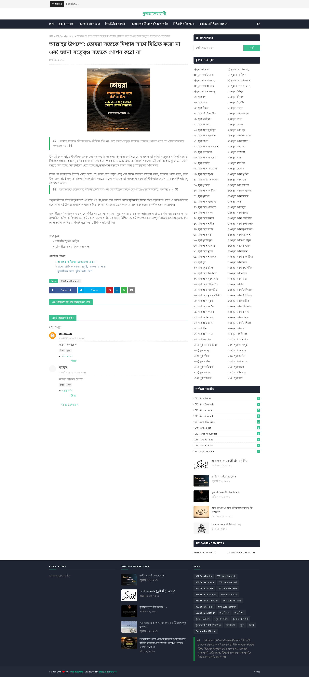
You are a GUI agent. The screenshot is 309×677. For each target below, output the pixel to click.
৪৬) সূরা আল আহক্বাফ (239, 190)
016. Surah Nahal (204, 588)
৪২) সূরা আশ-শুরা (237, 179)
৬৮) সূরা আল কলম (238, 251)
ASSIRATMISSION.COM (205, 552)
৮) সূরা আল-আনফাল (239, 86)
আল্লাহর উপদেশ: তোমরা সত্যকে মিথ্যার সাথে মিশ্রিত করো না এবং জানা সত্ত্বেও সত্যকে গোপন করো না (162, 642)
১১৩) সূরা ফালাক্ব (202, 378)
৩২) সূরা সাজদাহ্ (236, 152)
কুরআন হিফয (221, 618)
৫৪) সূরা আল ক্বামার (238, 212)
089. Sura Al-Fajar (204, 606)
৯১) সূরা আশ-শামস (203, 317)
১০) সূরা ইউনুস (236, 91)
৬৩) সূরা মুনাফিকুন (203, 240)
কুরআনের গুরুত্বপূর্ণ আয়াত (208, 624)
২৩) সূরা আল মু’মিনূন (205, 130)
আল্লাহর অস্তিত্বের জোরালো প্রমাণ (76, 262)
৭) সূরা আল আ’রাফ (204, 86)
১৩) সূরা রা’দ (200, 102)
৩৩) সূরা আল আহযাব (205, 157)
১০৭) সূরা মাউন (202, 361)
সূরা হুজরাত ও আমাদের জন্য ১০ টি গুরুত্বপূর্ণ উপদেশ (163, 624)
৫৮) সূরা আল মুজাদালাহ (240, 223)
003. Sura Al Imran (227, 410)
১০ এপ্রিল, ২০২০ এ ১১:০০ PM (72, 372)
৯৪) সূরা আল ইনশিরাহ (239, 323)
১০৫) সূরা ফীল (201, 356)
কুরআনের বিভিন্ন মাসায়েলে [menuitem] (213, 24)
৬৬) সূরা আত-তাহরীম (239, 245)
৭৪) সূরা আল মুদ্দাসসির (240, 267)
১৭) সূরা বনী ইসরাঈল (205, 113)
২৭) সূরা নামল (201, 141)
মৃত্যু (242, 624)
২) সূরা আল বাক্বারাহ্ (238, 69)
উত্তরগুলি (66, 356)
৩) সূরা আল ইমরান (203, 75)
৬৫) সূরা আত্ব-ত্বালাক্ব (204, 245)
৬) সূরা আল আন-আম (239, 80)
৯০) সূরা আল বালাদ (238, 312)
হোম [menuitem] (51, 24)
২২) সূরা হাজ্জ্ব (236, 124)
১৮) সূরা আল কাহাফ (238, 113)
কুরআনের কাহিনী (240, 618)
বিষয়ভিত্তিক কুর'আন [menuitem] (115, 24)
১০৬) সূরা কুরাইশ (236, 356)
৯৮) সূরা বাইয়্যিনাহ (237, 334)
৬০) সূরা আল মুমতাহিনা (240, 229)
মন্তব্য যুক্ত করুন (69, 404)
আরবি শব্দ (239, 612)
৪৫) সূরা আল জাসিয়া (205, 190)
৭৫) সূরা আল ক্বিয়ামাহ (205, 273)
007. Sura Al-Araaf (227, 415)
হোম (51, 36)
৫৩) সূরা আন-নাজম (204, 212)
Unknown (65, 334)
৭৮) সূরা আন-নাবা (237, 278)
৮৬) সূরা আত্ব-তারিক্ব (238, 300)
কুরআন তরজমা (202, 618)
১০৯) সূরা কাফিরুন (203, 367)
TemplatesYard (75, 671)
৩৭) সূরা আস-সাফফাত (205, 168)
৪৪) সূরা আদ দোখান (238, 185)
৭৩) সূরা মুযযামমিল (203, 267)
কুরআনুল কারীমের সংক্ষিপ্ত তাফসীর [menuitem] (149, 24)
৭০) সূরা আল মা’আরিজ (240, 256)
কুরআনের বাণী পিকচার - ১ (225, 492)
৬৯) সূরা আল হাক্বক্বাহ (205, 256)
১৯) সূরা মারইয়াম (202, 119)
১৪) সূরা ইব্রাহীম (236, 102)
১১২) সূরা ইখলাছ (237, 372)
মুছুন (69, 350)
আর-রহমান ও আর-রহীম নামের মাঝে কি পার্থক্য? (232, 509)
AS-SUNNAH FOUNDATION (241, 552)
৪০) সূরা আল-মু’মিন (238, 174)
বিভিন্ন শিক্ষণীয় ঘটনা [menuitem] (184, 24)
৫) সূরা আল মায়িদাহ (204, 80)
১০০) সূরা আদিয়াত (238, 339)
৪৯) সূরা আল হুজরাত (205, 201)
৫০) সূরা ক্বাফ (234, 201)
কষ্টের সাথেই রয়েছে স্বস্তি (224, 476)
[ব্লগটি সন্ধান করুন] (218, 48)
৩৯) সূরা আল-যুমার (203, 174)
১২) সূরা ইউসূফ (236, 97)
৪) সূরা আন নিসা (236, 75)
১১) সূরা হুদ (200, 97)
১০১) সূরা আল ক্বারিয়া (205, 345)
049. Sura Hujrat (227, 427)
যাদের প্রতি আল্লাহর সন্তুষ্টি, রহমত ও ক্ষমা (82, 266)
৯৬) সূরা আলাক (236, 328)
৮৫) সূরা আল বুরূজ (204, 300)
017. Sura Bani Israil (227, 421)
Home (257, 671)
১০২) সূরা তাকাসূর (237, 345)
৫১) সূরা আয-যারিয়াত (205, 207)
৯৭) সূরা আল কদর (203, 334)
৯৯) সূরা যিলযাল (202, 339)
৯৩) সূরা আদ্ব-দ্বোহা (203, 323)
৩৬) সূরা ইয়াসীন (236, 163)
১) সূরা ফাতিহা (201, 69)
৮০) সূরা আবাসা (236, 284)
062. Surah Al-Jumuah (227, 433)
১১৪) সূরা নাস (235, 378)
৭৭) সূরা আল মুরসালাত (206, 278)
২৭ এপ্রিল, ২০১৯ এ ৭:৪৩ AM (71, 338)
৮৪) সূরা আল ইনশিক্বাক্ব (240, 295)
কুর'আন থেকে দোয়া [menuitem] (89, 24)
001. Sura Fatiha (227, 398)
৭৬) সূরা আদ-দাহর (237, 273)
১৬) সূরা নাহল (235, 108)
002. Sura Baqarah (65, 36)
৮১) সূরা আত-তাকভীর (205, 289)
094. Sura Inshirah (227, 445)
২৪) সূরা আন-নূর (236, 130)
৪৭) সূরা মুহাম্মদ (201, 196)
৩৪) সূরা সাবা (235, 157)
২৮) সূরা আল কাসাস (238, 141)
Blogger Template (107, 671)
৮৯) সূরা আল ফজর (204, 312)
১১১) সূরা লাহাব (202, 372)
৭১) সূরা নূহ (200, 262)
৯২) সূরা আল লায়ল (238, 317)
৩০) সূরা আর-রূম (236, 146)
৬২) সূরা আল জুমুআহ (239, 234)
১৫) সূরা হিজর (201, 108)
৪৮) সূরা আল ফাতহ (238, 196)
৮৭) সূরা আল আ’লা (204, 306)
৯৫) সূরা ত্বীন (200, 328)
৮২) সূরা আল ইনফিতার (240, 289)
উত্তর (62, 350)
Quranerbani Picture (205, 631)
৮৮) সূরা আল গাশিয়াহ (239, 306)
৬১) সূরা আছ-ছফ (202, 234)
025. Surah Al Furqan (205, 594)
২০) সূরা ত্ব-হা (235, 119)
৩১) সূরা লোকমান (203, 152)
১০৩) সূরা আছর (202, 350)
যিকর (251, 624)
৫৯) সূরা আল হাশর (203, 229)
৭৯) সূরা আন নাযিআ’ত (206, 284)
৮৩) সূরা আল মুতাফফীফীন (207, 295)
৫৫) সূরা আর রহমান (204, 218)
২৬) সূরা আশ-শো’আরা (239, 135)
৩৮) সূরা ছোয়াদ (236, 168)
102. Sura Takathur (227, 451)
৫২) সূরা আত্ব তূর (237, 207)
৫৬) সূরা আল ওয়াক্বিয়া (240, 218)
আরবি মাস (225, 612)
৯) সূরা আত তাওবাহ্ (204, 91)
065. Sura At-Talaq (227, 439)
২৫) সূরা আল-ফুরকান (205, 135)
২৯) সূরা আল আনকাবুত (206, 146)
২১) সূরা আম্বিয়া (202, 124)
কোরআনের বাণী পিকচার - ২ (226, 524)
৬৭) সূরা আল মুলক (203, 251)
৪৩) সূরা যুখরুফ (202, 185)
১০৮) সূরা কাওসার (237, 361)
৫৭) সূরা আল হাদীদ (204, 223)
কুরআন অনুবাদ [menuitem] (66, 24)
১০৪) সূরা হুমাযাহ (237, 350)
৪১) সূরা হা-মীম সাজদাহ (206, 179)
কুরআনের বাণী (154, 13)
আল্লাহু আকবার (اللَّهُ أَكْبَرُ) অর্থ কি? (229, 460)
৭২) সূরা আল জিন (237, 262)
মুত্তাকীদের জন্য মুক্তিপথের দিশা (75, 271)
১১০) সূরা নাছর (236, 367)
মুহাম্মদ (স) (230, 624)
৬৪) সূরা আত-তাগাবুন (239, 240)
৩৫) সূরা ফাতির (201, 163)
